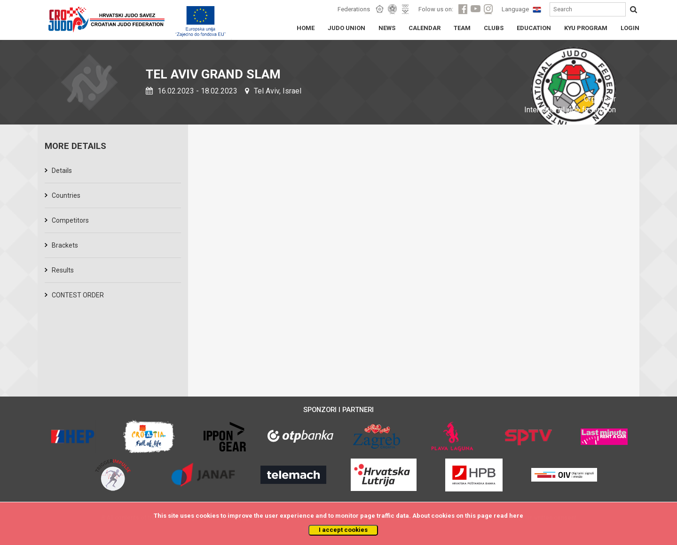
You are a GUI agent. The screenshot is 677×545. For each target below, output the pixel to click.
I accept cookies (343, 529)
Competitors (70, 220)
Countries (66, 195)
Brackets (65, 245)
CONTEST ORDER (78, 295)
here (516, 515)
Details (62, 170)
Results (63, 270)
